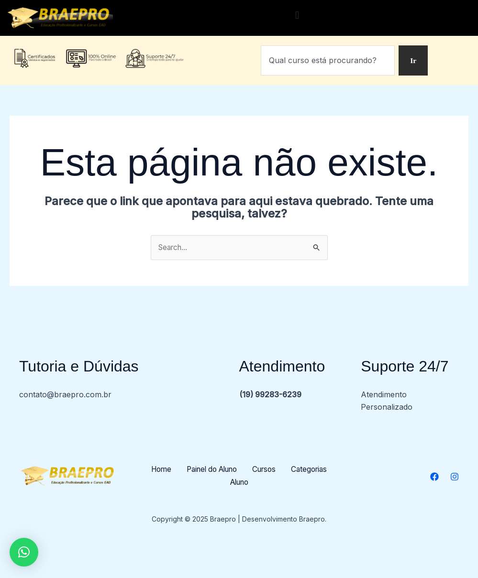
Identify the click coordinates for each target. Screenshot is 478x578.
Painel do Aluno (237, 470)
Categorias (220, 482)
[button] (297, 15)
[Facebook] (434, 477)
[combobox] (328, 60)
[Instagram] (454, 477)
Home (182, 470)
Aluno (266, 482)
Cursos (294, 470)
